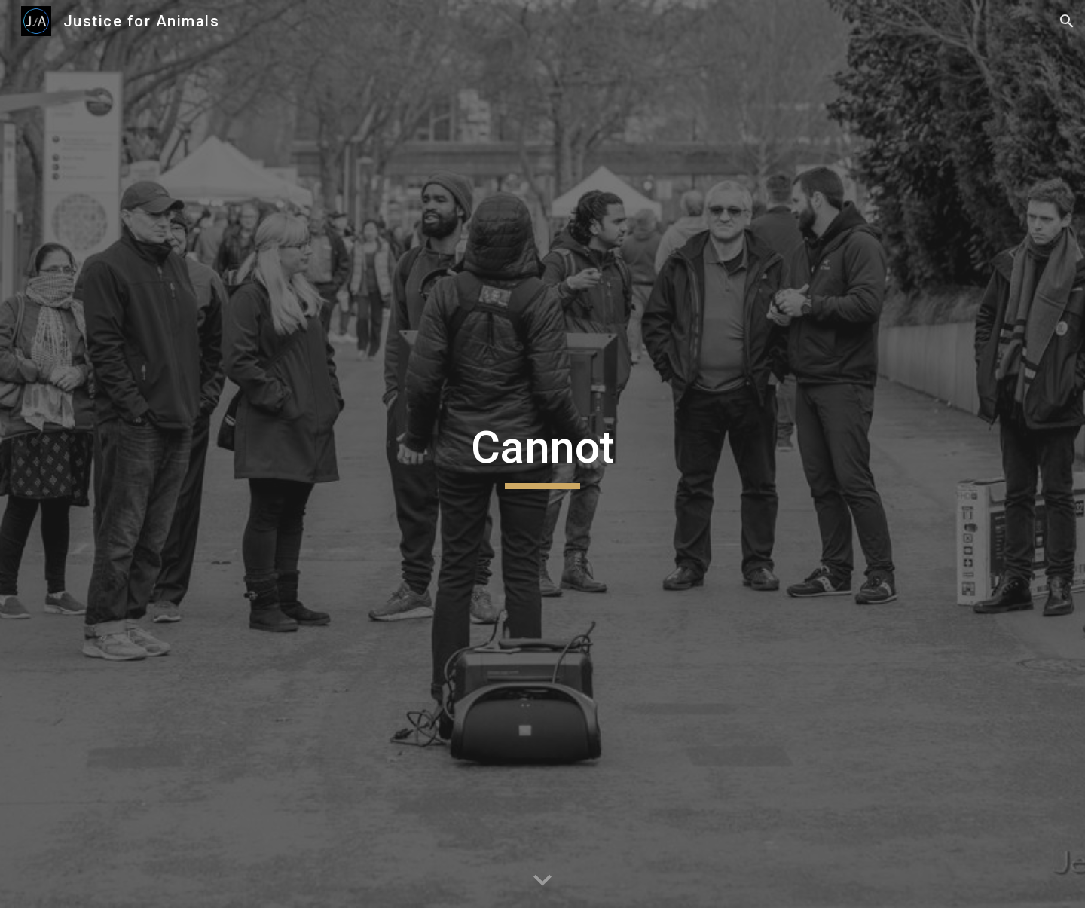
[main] (542, 454)
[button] (1067, 21)
